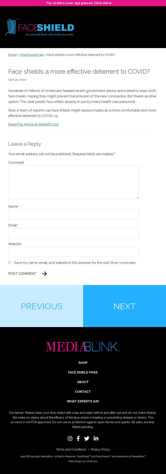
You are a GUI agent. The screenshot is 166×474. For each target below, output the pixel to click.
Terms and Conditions (71, 449)
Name (14, 206)
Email (13, 225)
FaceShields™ (103, 456)
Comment (16, 163)
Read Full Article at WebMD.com (33, 124)
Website (14, 244)
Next (124, 306)
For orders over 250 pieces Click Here (78, 3)
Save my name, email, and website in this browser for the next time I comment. (75, 263)
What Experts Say (32, 54)
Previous (41, 306)
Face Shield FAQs (83, 372)
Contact (83, 392)
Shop (83, 363)
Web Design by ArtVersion (82, 461)
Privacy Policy (100, 449)
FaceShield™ (84, 456)
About (83, 382)
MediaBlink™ (139, 456)
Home (12, 54)
